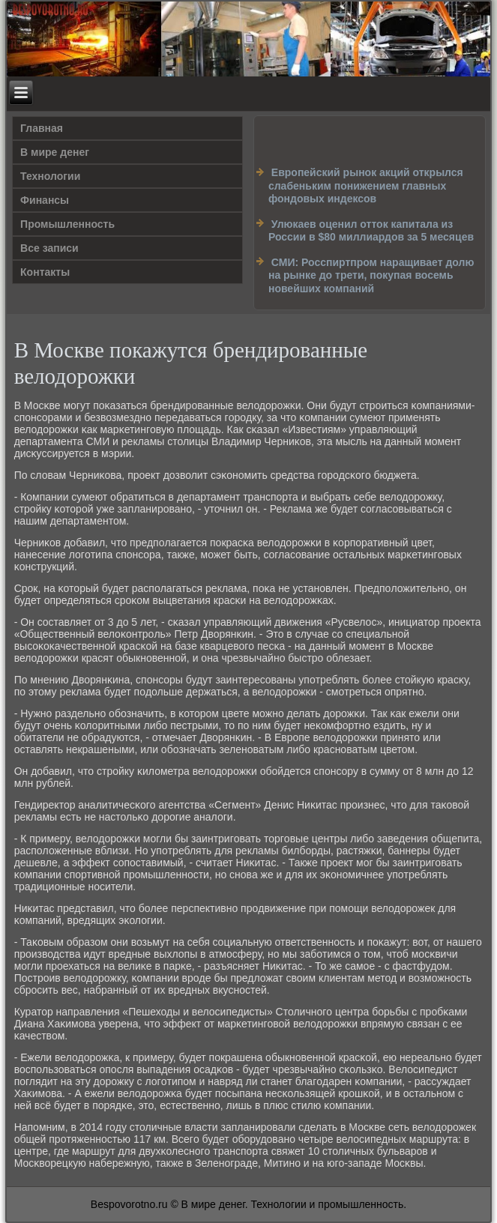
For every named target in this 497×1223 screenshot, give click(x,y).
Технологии (50, 176)
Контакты (45, 272)
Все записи (49, 248)
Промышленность (67, 224)
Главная (41, 128)
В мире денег (54, 152)
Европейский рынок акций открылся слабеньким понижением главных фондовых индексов (365, 185)
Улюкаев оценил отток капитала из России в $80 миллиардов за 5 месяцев (371, 231)
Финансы (44, 200)
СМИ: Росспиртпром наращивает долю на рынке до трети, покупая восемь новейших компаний (371, 275)
